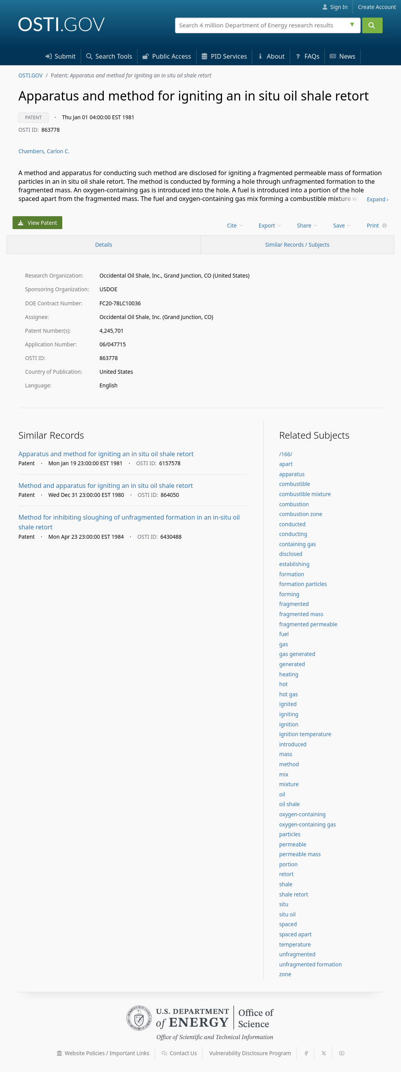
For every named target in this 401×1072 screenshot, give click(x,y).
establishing (294, 564)
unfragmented (297, 954)
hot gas (288, 694)
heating (288, 674)
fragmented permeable (308, 624)
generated (292, 664)
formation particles (303, 584)
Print (377, 225)
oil (282, 794)
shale (286, 884)
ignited (288, 704)
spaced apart (295, 934)
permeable (292, 844)
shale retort (293, 894)
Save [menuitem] (342, 225)
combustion (294, 504)
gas (283, 644)
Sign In (335, 7)
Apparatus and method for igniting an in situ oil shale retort (105, 454)
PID (224, 56)
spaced (288, 924)
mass (285, 754)
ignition (288, 724)
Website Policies (103, 1053)
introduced (293, 744)
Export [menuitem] (270, 225)
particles (289, 834)
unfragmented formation (310, 964)
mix (283, 774)
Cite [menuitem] (235, 225)
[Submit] (372, 25)
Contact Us (179, 1053)
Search (109, 56)
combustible (294, 484)
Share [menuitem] (307, 225)
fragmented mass (301, 614)
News (342, 56)
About (271, 56)
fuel (284, 634)
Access (167, 56)
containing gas (297, 544)
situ (283, 904)
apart (286, 464)
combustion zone (300, 514)
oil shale (289, 804)
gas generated (297, 654)
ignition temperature (305, 734)
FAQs (307, 56)
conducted (292, 524)
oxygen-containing (302, 814)
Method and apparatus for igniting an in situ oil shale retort (105, 485)
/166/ (285, 454)
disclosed (290, 554)
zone (285, 974)
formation (291, 574)
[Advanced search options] (353, 23)
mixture (289, 784)
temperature (295, 944)
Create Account (377, 7)
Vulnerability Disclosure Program (250, 1053)
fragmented (294, 604)
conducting (293, 534)
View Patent (37, 222)
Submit (60, 56)
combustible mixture (305, 494)
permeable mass (300, 854)
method (289, 764)
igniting (288, 714)
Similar (297, 244)
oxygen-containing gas (307, 824)
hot (283, 684)
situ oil (287, 914)
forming (289, 594)
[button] (59, 1053)
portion (288, 864)
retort (286, 874)
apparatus (292, 474)
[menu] (236, 225)
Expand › (377, 199)
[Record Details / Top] (103, 245)
